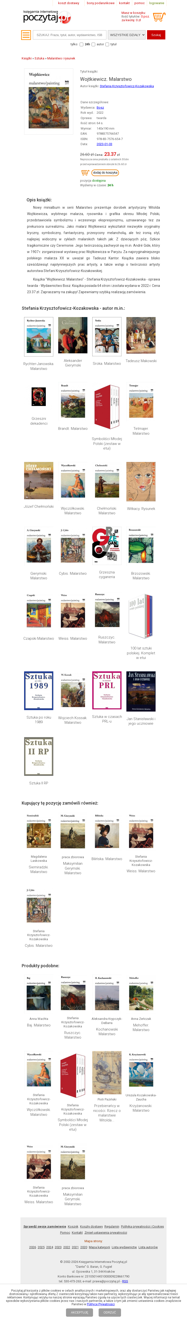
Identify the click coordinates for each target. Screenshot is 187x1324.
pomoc (139, 3)
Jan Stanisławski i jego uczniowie (141, 721)
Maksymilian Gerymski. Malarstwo (73, 868)
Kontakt (77, 1232)
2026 (32, 1247)
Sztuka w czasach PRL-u (107, 719)
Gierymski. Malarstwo (38, 576)
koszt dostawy (68, 3)
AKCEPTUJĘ (79, 1312)
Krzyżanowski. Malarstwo (141, 1108)
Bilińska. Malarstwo (107, 859)
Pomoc (65, 1232)
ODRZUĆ (109, 1312)
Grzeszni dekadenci (38, 421)
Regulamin (111, 1226)
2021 (75, 1247)
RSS (125, 1281)
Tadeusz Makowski (141, 361)
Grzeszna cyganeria (107, 574)
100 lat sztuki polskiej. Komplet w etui (141, 653)
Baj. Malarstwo (39, 1025)
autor (100, 44)
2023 (58, 1247)
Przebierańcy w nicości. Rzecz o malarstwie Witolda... (107, 1113)
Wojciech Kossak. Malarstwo (72, 720)
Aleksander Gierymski (73, 363)
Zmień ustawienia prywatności (105, 1232)
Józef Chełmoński (39, 506)
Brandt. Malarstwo (73, 428)
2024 (49, 1247)
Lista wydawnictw (124, 1247)
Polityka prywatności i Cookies (142, 1226)
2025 (41, 1247)
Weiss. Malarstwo (72, 638)
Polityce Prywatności (101, 1304)
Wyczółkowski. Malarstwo (73, 511)
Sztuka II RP (38, 783)
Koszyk (73, 1226)
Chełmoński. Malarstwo (107, 511)
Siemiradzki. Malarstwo (39, 869)
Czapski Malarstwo (38, 638)
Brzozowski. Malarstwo (141, 576)
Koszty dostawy (91, 1226)
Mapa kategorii (99, 1247)
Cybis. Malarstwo (73, 573)
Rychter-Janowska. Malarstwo (38, 366)
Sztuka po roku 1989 (39, 719)
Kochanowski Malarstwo (107, 1031)
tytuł (114, 44)
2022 (66, 1247)
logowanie (156, 3)
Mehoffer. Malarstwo (141, 1027)
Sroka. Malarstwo (107, 363)
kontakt (124, 3)
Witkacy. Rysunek (141, 509)
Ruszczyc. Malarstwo (106, 639)
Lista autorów (148, 1247)
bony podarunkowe (100, 3)
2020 (83, 1247)
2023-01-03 (104, 144)
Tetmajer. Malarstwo (141, 431)
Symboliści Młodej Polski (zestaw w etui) (107, 444)
